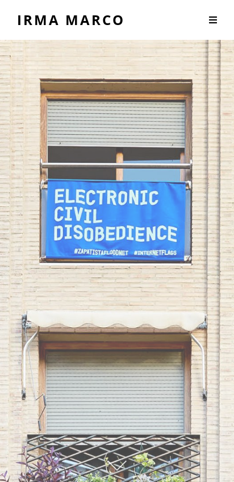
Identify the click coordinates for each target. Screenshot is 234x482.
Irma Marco (71, 19)
